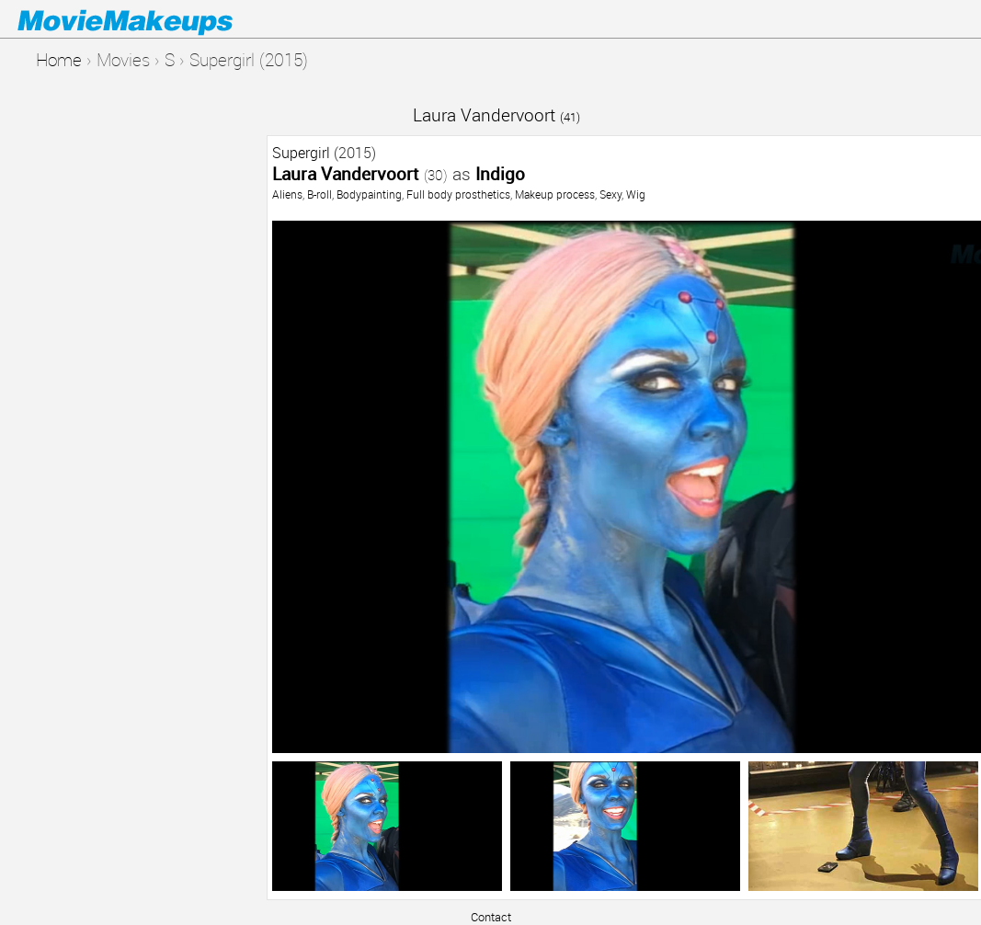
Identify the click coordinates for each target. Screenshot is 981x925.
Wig (635, 194)
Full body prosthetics (458, 194)
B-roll (319, 194)
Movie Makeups (152, 19)
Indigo (500, 173)
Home (59, 59)
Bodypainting (369, 194)
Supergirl (301, 153)
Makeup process (555, 194)
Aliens (287, 194)
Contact (491, 916)
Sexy (610, 194)
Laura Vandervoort (496, 114)
